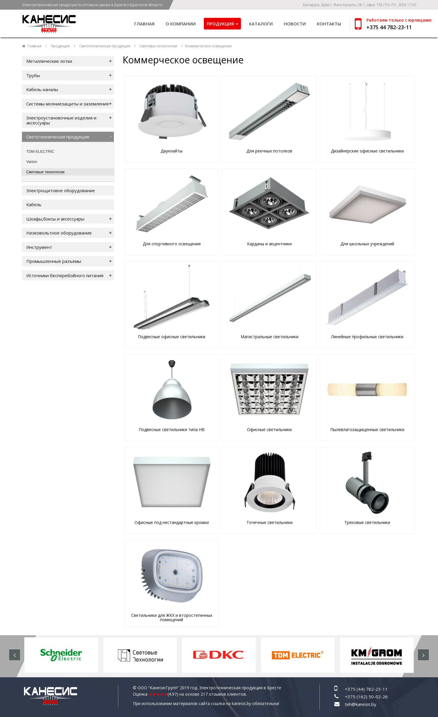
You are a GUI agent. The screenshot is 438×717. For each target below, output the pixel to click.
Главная (144, 24)
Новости (295, 24)
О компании (181, 24)
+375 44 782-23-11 (389, 27)
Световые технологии (158, 46)
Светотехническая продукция (104, 46)
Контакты (329, 24)
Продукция (220, 24)
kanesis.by (241, 703)
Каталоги (261, 24)
